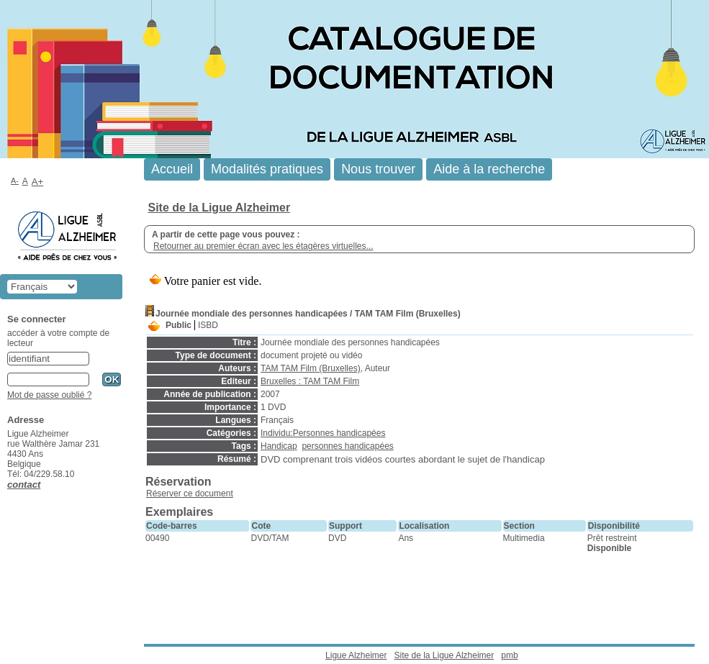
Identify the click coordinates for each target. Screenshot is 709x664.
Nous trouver (378, 169)
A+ (38, 181)
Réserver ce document (189, 493)
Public (178, 325)
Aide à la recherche (489, 169)
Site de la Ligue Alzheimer (219, 207)
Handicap (279, 446)
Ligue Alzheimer (356, 655)
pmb (509, 655)
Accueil (172, 169)
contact (23, 484)
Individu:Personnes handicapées (323, 433)
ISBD (208, 325)
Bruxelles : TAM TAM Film (310, 381)
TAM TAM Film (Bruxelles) (311, 368)
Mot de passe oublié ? (49, 395)
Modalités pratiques (267, 169)
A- (15, 180)
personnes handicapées (347, 446)
